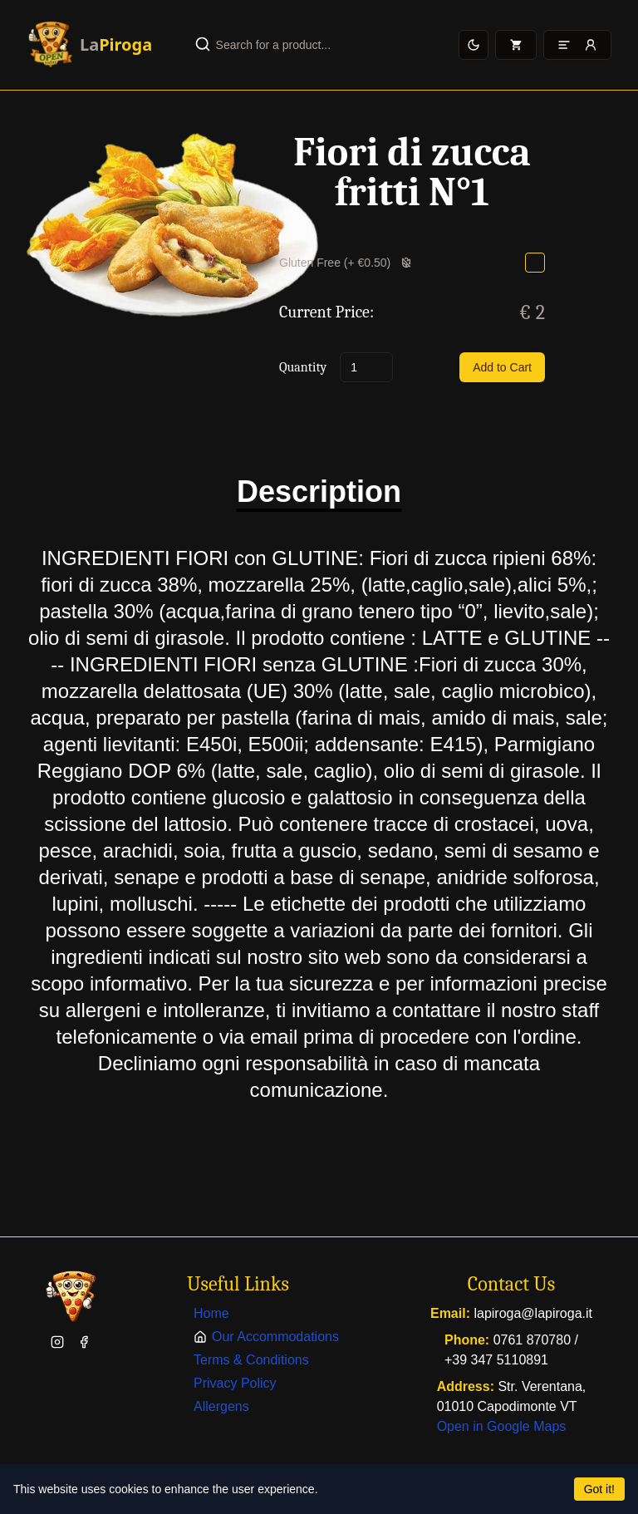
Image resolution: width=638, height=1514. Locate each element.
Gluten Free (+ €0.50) (345, 262)
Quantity (302, 367)
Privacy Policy (235, 1383)
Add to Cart (502, 367)
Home (211, 1313)
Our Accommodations (266, 1337)
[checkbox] (535, 263)
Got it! (599, 1489)
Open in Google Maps (502, 1426)
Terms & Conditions (251, 1360)
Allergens (221, 1406)
